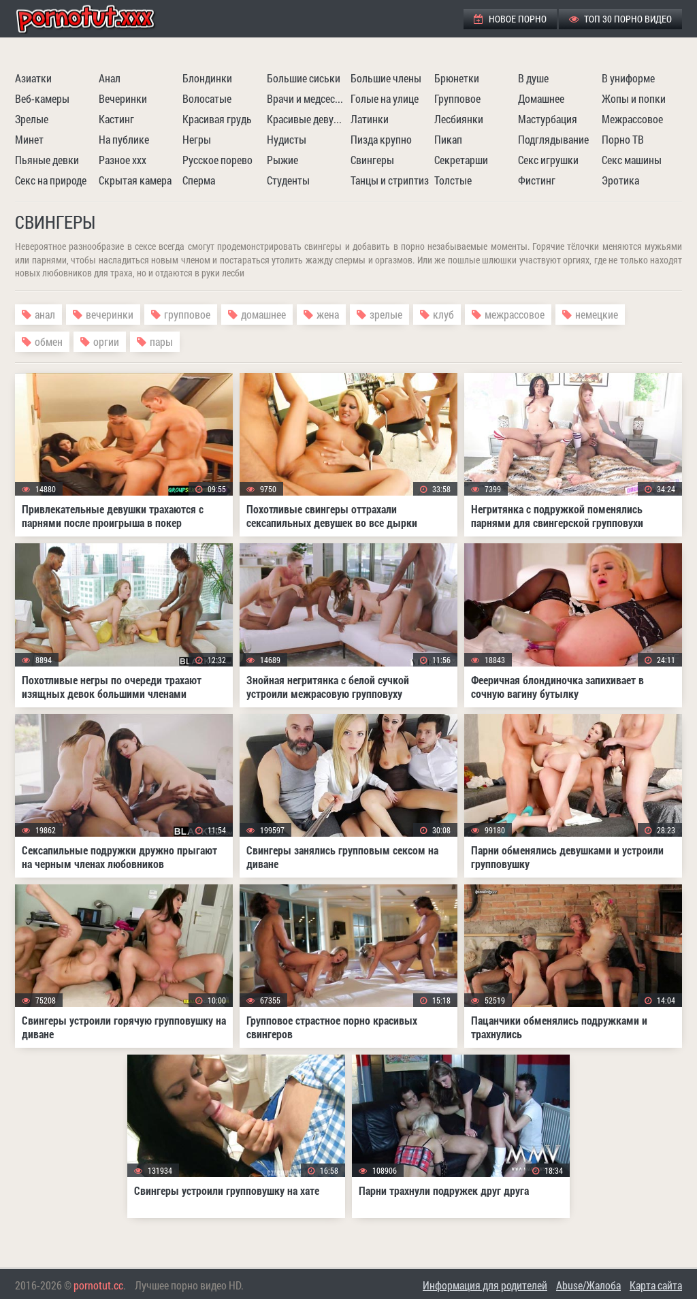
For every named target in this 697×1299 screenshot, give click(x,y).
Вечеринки (123, 98)
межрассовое (515, 314)
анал (45, 314)
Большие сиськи (303, 78)
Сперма (198, 180)
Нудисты (286, 139)
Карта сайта (656, 1285)
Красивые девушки (307, 119)
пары (161, 341)
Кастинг (116, 119)
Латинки (370, 119)
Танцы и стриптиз (390, 180)
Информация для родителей (485, 1285)
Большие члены (386, 78)
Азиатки (33, 78)
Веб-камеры (42, 98)
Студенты (288, 180)
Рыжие (282, 160)
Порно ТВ (623, 139)
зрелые (386, 314)
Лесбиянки (458, 119)
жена (328, 314)
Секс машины (632, 160)
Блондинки (207, 78)
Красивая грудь (217, 119)
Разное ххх (122, 160)
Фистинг (536, 180)
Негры (196, 139)
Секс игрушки (548, 160)
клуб (443, 314)
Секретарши (461, 160)
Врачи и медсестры (307, 98)
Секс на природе (50, 180)
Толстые (453, 180)
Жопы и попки (634, 98)
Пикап (448, 139)
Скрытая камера (135, 180)
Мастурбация (547, 119)
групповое (187, 314)
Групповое (457, 98)
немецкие (596, 314)
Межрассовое (632, 119)
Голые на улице (385, 98)
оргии (106, 341)
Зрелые (31, 119)
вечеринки (109, 314)
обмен (49, 341)
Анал (109, 78)
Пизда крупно (381, 139)
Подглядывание (553, 139)
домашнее (263, 314)
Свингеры (372, 160)
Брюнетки (456, 78)
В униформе (628, 78)
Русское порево (217, 160)
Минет (29, 139)
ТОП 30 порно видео (620, 18)
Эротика (620, 180)
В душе (533, 78)
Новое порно (510, 18)
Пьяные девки (47, 160)
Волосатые (206, 98)
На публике (124, 139)
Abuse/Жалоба (588, 1285)
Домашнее (541, 98)
